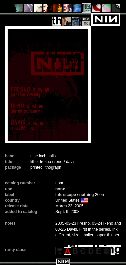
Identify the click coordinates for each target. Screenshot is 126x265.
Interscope (65, 194)
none (60, 189)
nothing (86, 194)
